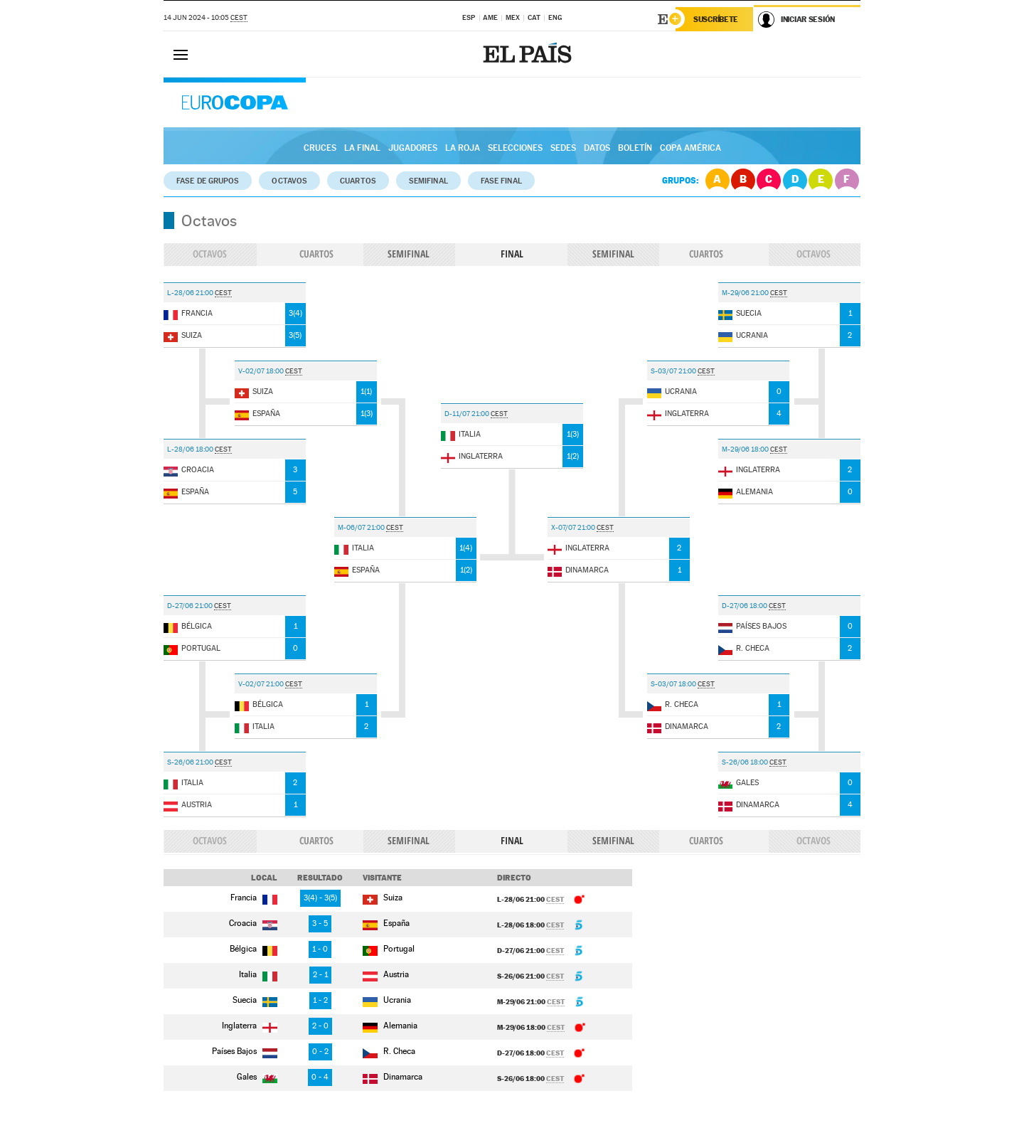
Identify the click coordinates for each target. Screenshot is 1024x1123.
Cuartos (358, 181)
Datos (597, 148)
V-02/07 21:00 (261, 684)
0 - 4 (320, 1077)
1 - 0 (320, 949)
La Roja (462, 148)
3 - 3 (320, 898)
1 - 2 (320, 1000)
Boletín (635, 148)
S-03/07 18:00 (674, 684)
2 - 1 (320, 974)
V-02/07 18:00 (261, 371)
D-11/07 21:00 (467, 413)
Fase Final (501, 181)
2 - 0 (320, 1026)
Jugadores (412, 148)
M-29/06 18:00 (746, 449)
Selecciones (515, 148)
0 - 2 (320, 1051)
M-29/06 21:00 (746, 293)
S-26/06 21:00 (191, 762)
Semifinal (428, 181)
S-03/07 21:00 (674, 371)
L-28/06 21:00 (191, 293)
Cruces (320, 148)
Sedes (563, 148)
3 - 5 (320, 923)
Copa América (690, 148)
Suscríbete (715, 19)
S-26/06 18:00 (745, 762)
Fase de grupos (207, 181)
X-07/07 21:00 (574, 527)
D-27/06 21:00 (190, 606)
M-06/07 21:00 (362, 527)
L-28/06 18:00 (191, 449)
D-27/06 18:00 (745, 606)
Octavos (289, 181)
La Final (362, 148)
